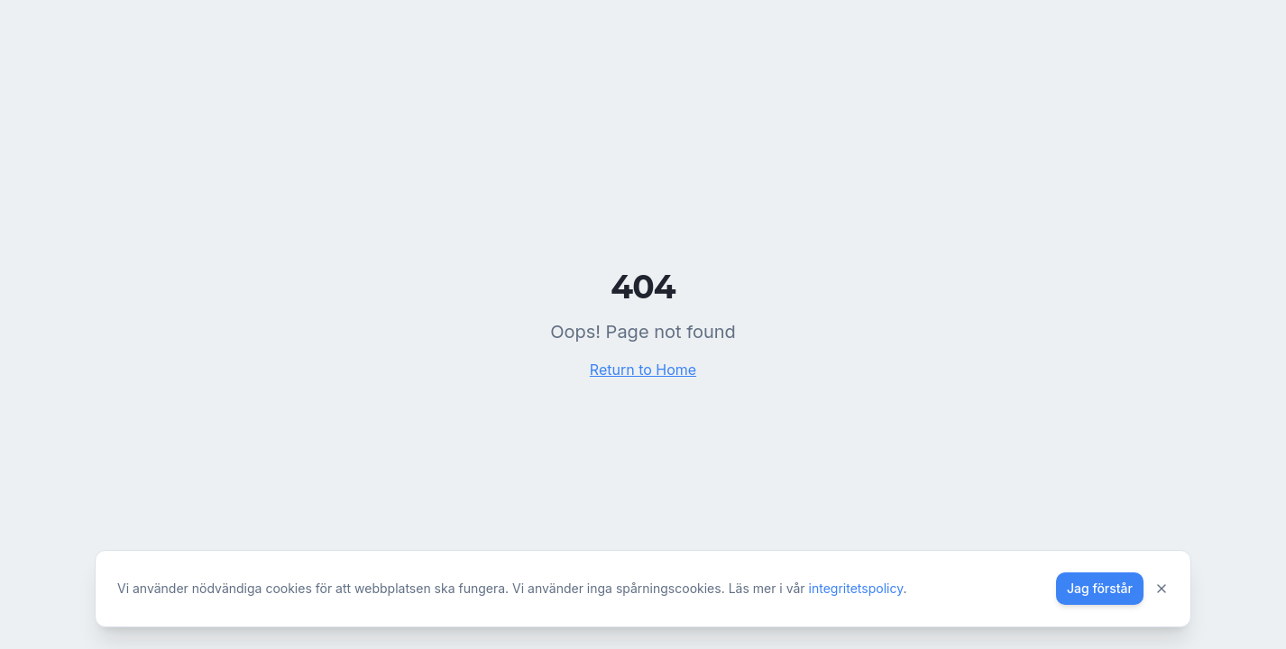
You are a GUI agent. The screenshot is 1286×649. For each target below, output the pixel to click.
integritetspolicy (856, 588)
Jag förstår (1100, 588)
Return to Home (643, 370)
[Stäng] (1161, 588)
